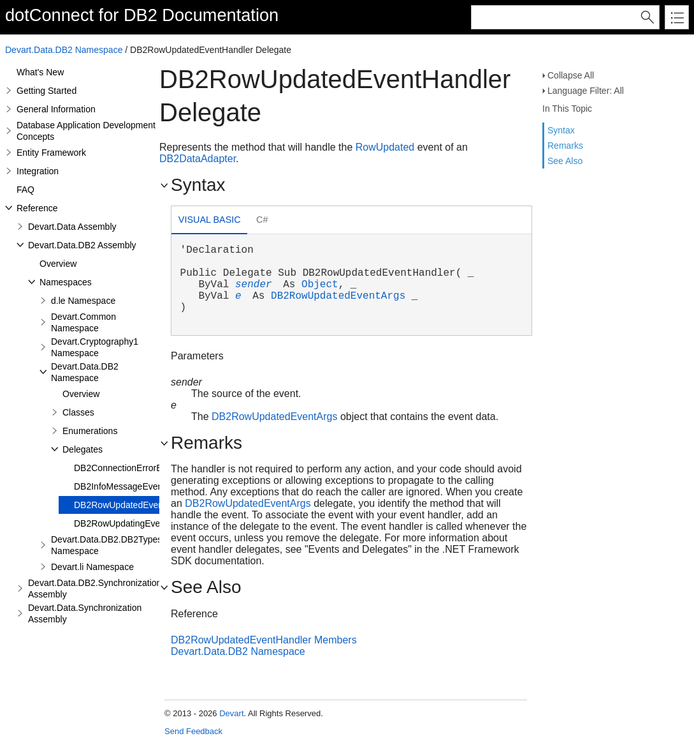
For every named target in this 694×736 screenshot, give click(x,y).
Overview (58, 264)
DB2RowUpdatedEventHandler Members (264, 640)
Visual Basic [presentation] (209, 219)
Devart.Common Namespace (83, 322)
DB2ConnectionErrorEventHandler (142, 468)
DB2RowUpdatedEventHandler (135, 505)
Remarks (565, 145)
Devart (231, 713)
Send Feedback (193, 731)
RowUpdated (385, 147)
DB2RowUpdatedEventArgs (338, 296)
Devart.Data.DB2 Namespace (63, 50)
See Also (564, 161)
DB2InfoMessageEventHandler (135, 486)
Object (319, 284)
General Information (56, 109)
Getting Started (46, 91)
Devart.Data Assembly (72, 227)
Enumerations (89, 431)
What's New (40, 72)
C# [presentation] (262, 219)
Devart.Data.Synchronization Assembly (84, 613)
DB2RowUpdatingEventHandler (136, 523)
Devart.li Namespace (92, 567)
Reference (37, 208)
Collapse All (570, 75)
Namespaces (66, 282)
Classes (78, 412)
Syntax (561, 130)
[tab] (209, 221)
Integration (38, 171)
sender (253, 284)
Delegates (82, 449)
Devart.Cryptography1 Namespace (94, 347)
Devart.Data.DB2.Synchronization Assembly (94, 588)
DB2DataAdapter (197, 158)
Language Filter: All (585, 91)
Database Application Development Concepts (86, 131)
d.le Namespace (83, 301)
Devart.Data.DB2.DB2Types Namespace (106, 545)
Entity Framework (51, 152)
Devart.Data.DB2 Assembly (82, 245)
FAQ (25, 189)
